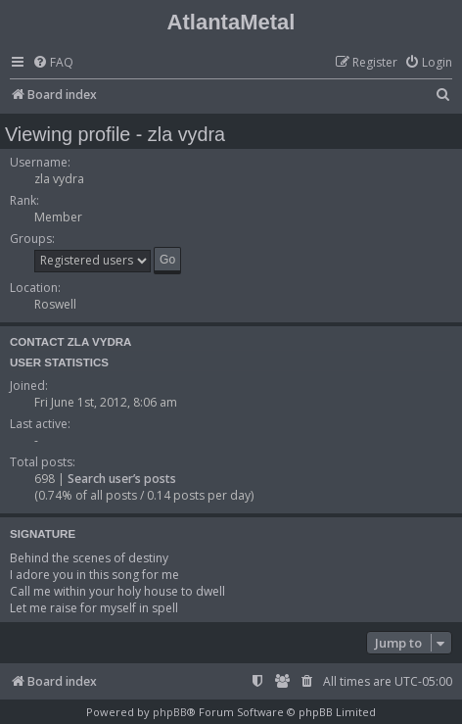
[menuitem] (52, 63)
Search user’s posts (122, 478)
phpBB (170, 711)
